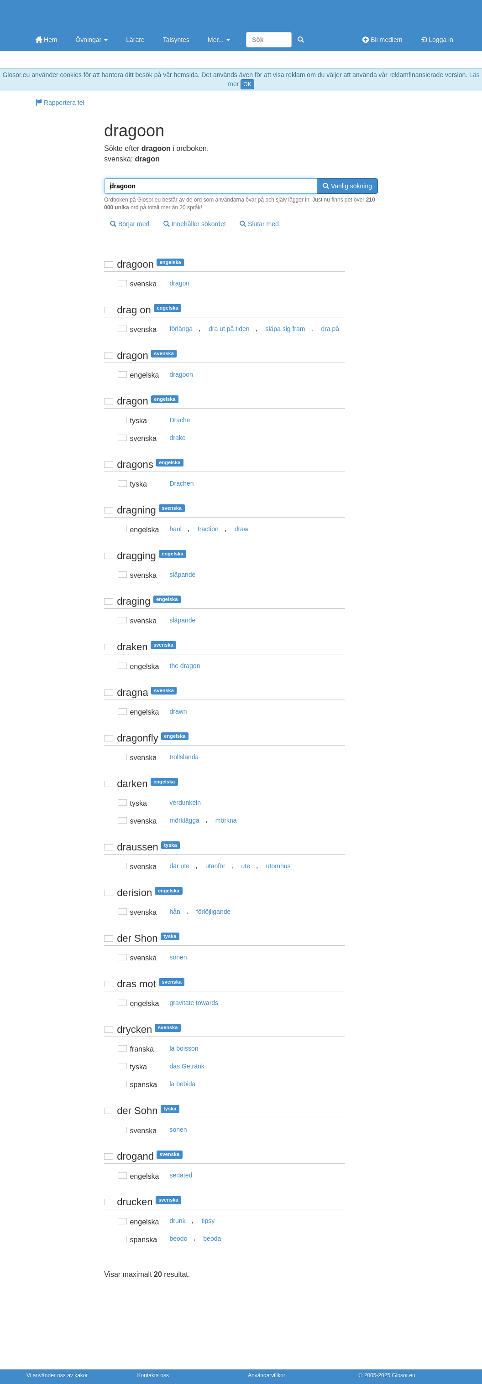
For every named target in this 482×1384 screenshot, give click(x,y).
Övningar (91, 39)
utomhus (278, 866)
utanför (215, 866)
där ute (180, 866)
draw (241, 529)
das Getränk (187, 1066)
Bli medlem (382, 39)
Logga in (436, 39)
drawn (178, 711)
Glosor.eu (403, 1375)
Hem (46, 39)
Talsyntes (176, 39)
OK (247, 84)
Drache (180, 420)
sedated (181, 1175)
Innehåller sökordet (194, 224)
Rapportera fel (60, 102)
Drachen (182, 483)
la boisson (184, 1048)
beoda (212, 1238)
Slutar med (259, 224)
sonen (178, 957)
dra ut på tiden (229, 328)
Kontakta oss (153, 1375)
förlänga (181, 328)
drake (178, 437)
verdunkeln (185, 802)
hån (175, 911)
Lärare (135, 39)
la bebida (183, 1084)
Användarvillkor (266, 1375)
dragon (180, 283)
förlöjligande (213, 911)
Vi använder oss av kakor (57, 1375)
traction (208, 529)
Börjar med (129, 224)
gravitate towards (194, 1002)
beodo (179, 1238)
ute (245, 866)
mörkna (226, 820)
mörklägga (184, 820)
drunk (178, 1220)
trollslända (184, 757)
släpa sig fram (285, 328)
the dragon (185, 665)
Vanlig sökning (347, 186)
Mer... (219, 39)
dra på (330, 328)
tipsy (208, 1220)
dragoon (181, 374)
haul (176, 529)
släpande (183, 574)
